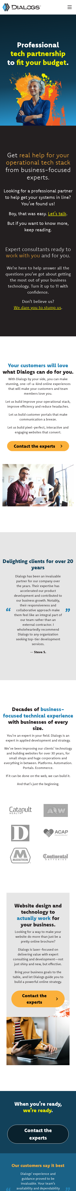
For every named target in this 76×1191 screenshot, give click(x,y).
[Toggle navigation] (70, 7)
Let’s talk (57, 213)
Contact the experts (34, 446)
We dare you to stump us (37, 307)
